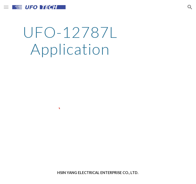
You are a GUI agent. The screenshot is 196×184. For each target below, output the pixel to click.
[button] (6, 7)
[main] (70, 40)
